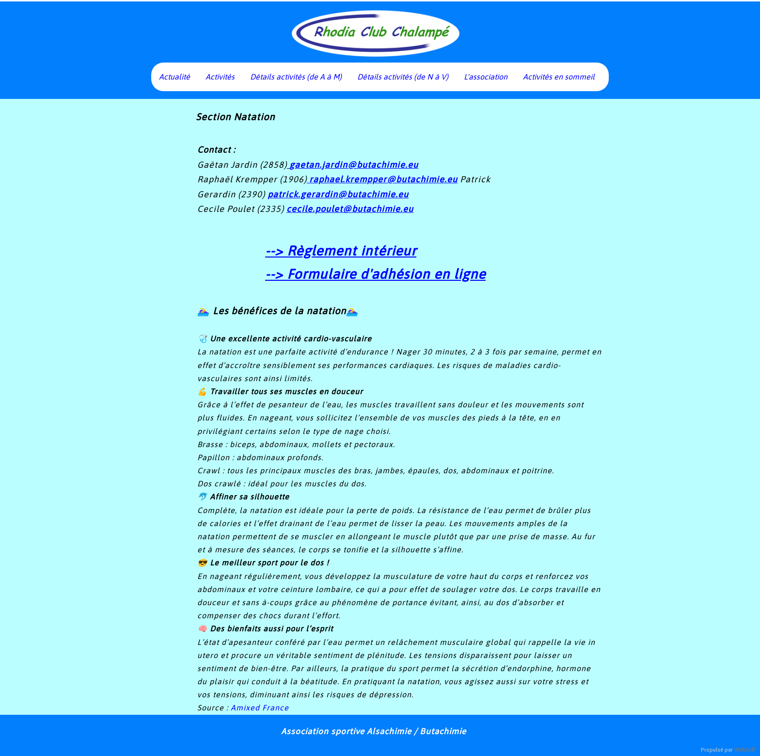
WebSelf (744, 750)
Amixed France (260, 707)
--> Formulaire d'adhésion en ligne (375, 274)
